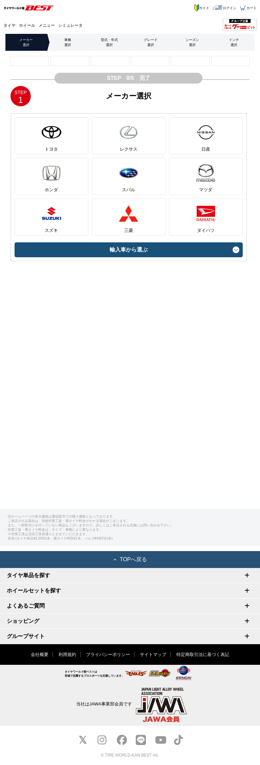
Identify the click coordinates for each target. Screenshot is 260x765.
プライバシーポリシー (108, 654)
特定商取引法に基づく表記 (202, 654)
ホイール (27, 25)
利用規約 (67, 654)
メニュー (47, 25)
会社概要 (39, 654)
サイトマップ (153, 654)
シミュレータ (70, 25)
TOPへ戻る (130, 559)
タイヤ (9, 25)
